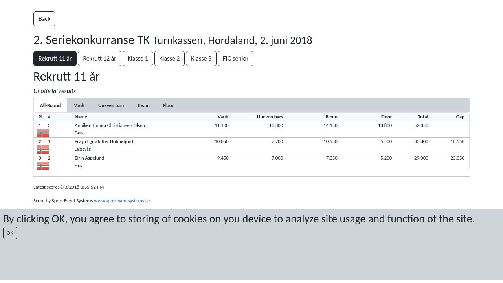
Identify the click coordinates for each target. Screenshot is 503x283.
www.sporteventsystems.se (122, 201)
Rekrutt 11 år (55, 58)
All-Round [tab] (50, 105)
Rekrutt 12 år (99, 58)
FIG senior (235, 58)
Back (44, 18)
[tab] (79, 105)
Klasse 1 (138, 58)
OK (10, 233)
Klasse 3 (201, 58)
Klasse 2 (170, 58)
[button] (251, 129)
